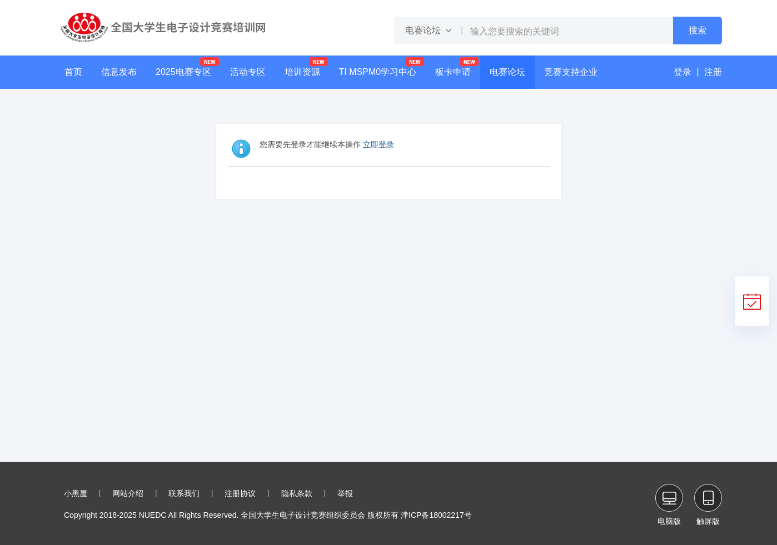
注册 (713, 72)
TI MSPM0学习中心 (378, 72)
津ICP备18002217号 (436, 515)
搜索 (697, 30)
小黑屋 (75, 493)
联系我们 (184, 493)
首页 (73, 72)
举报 (345, 493)
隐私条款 (296, 493)
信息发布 (119, 72)
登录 (682, 72)
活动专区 (248, 72)
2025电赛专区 (183, 72)
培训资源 (302, 72)
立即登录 (378, 144)
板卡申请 (453, 72)
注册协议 (240, 493)
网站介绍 (127, 493)
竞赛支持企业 (570, 72)
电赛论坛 (507, 72)
